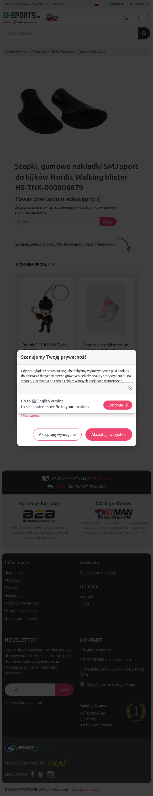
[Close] (130, 388)
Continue (118, 405)
